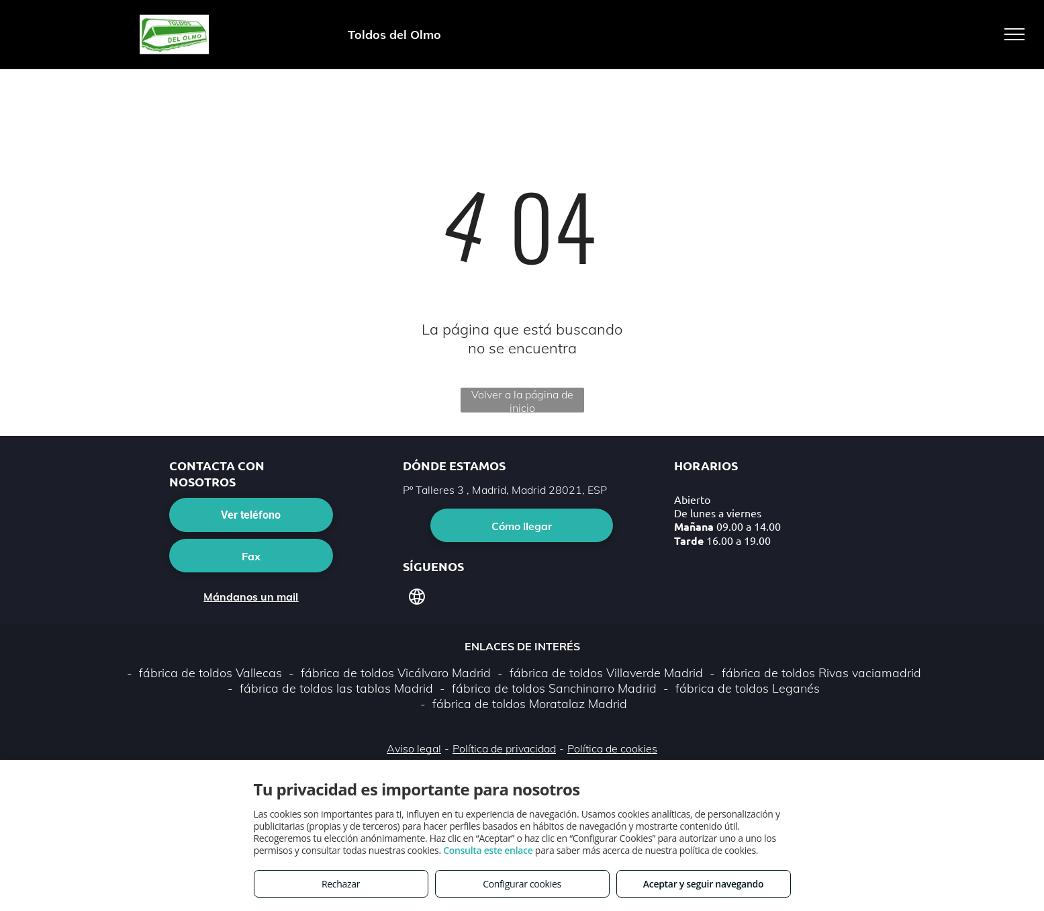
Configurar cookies (522, 883)
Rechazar (341, 883)
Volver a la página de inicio (522, 400)
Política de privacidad (504, 748)
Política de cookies (612, 748)
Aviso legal (414, 748)
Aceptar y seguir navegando (703, 883)
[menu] (1014, 34)
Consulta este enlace (487, 850)
